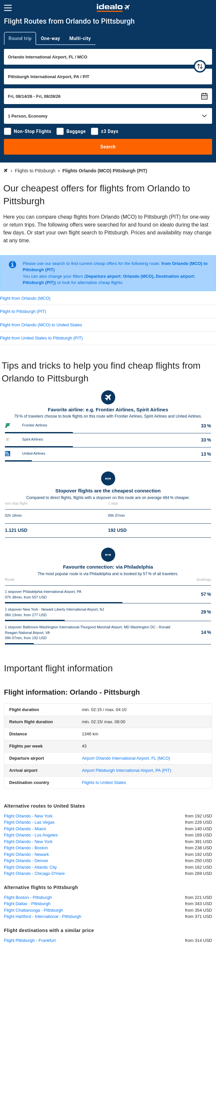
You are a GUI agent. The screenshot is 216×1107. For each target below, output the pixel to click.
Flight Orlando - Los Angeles (31, 835)
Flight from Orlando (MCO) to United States (41, 324)
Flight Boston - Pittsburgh (28, 897)
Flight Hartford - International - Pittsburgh (42, 916)
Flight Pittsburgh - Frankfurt (30, 940)
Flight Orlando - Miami (25, 828)
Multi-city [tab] (80, 38)
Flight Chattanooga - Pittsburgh (33, 910)
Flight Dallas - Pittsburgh (27, 903)
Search (108, 146)
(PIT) (126, 770)
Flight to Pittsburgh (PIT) (23, 311)
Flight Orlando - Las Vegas (29, 822)
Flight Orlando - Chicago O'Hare (34, 873)
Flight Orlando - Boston (26, 847)
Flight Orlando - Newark (26, 854)
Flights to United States (104, 782)
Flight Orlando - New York (28, 816)
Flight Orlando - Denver (26, 860)
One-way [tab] (50, 38)
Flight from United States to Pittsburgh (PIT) (41, 338)
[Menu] (7, 7)
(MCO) (126, 758)
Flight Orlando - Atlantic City (30, 867)
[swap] (200, 66)
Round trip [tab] (20, 38)
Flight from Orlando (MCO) (25, 298)
